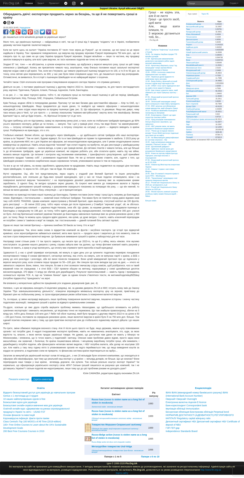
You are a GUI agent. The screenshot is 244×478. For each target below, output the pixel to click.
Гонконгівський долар (194, 42)
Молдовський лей (193, 70)
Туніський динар (192, 99)
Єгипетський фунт (193, 101)
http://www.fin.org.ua (211, 470)
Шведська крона (192, 88)
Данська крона (192, 39)
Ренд (188, 86)
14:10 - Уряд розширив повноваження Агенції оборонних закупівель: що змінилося (160, 122)
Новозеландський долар (195, 73)
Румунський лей (192, 114)
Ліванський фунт (192, 63)
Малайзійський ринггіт (195, 65)
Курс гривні (192, 14)
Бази (41, 3)
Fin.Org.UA (11, 3)
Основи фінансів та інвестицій (19, 415)
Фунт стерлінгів (192, 104)
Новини (29, 3)
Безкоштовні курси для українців (20, 402)
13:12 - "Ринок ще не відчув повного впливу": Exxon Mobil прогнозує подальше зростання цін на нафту (162, 133)
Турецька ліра (191, 117)
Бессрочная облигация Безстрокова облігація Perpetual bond (197, 412)
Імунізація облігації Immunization (182, 408)
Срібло (189, 132)
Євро (188, 122)
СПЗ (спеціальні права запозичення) (200, 119)
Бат (187, 93)
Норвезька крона (192, 75)
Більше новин (150, 201)
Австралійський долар (195, 27)
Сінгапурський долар (194, 81)
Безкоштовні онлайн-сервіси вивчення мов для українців (32, 405)
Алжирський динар (193, 24)
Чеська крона (191, 37)
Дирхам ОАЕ (191, 96)
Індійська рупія (192, 47)
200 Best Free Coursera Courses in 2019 (23, 431)
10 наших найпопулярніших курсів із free (24, 399)
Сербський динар (193, 109)
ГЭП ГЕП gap (173, 428)
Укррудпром (25, 28)
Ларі (187, 124)
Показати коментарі (19, 379)
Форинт (189, 45)
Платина (189, 135)
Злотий (189, 127)
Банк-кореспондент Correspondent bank (186, 405)
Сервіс (234, 3)
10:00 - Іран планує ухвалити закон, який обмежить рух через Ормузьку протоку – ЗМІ (161, 92)
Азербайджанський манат (196, 111)
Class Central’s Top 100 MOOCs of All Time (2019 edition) (32, 421)
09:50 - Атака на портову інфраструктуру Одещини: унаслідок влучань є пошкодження (161, 155)
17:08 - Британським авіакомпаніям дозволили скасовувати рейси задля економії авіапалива (159, 61)
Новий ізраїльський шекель (197, 52)
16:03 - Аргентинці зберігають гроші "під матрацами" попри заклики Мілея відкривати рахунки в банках (161, 68)
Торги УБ (204, 14)
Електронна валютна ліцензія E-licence (186, 402)
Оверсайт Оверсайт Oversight (181, 399)
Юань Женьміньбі (193, 34)
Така (188, 29)
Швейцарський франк (194, 91)
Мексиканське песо (193, 68)
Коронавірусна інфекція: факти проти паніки (26, 418)
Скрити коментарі (42, 379)
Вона (188, 60)
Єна (187, 55)
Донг (188, 83)
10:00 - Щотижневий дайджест (157, 147)
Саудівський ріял (192, 78)
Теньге (188, 57)
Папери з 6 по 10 (150, 456)
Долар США (191, 106)
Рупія (188, 50)
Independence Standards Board (182, 431)
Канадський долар (193, 32)
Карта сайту (122, 473)
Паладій (189, 137)
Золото (189, 129)
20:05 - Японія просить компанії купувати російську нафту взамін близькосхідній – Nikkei (161, 194)
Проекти (54, 3)
